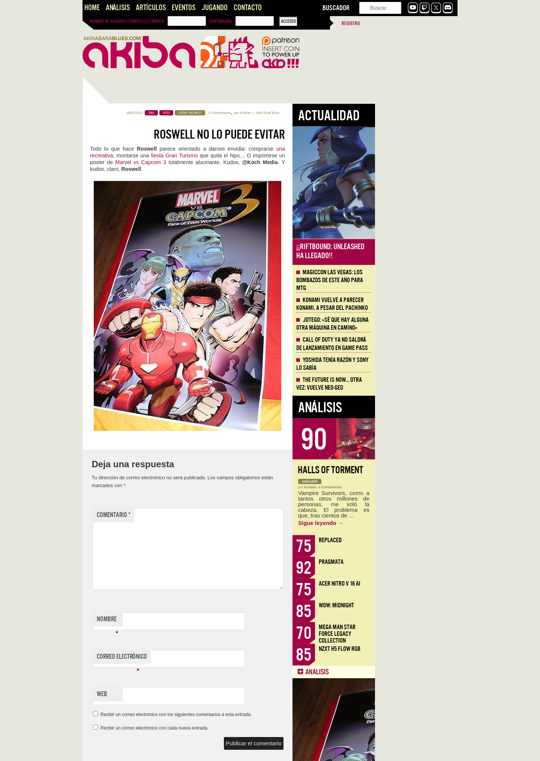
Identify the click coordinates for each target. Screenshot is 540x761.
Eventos (183, 7)
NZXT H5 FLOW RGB (422, 648)
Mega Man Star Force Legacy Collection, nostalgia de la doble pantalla (121, 299)
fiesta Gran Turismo (257, 155)
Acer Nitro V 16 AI (422, 583)
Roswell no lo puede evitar (302, 134)
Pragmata (413, 561)
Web (184, 694)
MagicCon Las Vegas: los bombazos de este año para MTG (412, 280)
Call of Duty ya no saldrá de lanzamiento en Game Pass (414, 343)
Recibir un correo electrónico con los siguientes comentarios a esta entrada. (258, 714)
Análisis (118, 7)
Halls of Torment (413, 470)
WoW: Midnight (418, 605)
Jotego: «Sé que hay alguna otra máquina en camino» (415, 324)
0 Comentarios (302, 113)
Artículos (151, 7)
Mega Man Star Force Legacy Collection (419, 633)
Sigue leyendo (403, 523)
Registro (351, 23)
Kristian (327, 113)
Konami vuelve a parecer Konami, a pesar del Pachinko (414, 304)
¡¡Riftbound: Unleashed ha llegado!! (413, 251)
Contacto (248, 7)
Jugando (214, 7)
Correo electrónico (204, 658)
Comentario (196, 515)
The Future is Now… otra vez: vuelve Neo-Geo (411, 384)
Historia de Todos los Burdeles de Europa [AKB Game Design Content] (120, 567)
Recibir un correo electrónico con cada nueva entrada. (237, 728)
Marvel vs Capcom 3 (223, 162)
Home (92, 7)
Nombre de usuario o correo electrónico (127, 21)
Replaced (412, 540)
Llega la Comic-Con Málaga (116, 468)
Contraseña (220, 21)
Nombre (190, 620)
